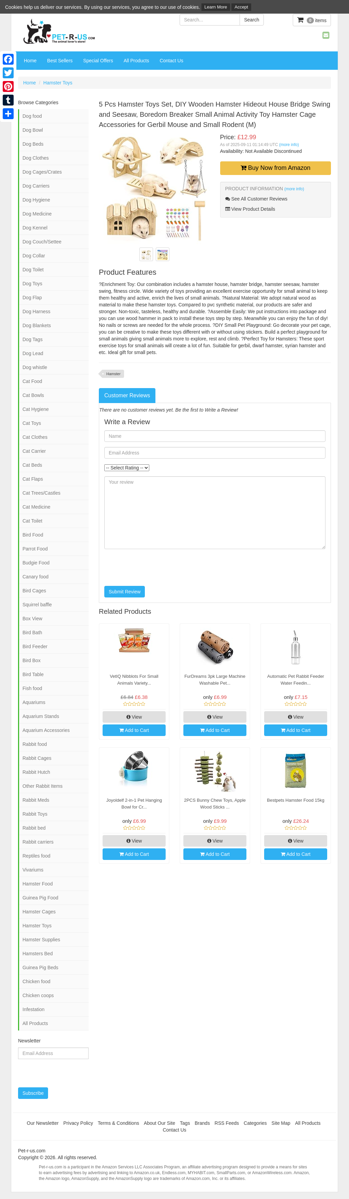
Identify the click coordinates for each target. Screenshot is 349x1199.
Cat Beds (32, 465)
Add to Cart (134, 730)
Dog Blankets (36, 325)
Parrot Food (35, 548)
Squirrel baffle (37, 604)
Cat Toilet (32, 521)
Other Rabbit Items (42, 786)
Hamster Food (37, 883)
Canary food (35, 576)
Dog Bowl (32, 130)
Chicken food (36, 981)
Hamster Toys (57, 82)
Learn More (215, 7)
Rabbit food (34, 744)
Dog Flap (32, 297)
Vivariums (32, 870)
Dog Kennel (34, 227)
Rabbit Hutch (36, 772)
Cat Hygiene (35, 409)
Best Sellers (60, 60)
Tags (185, 1123)
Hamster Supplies (41, 939)
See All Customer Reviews (256, 199)
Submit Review (124, 591)
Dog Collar (33, 255)
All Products (136, 60)
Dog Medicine (37, 214)
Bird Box (31, 660)
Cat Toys (31, 423)
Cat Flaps (32, 479)
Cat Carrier (34, 451)
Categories (255, 1123)
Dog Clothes (35, 158)
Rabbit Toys (34, 814)
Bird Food (32, 535)
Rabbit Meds (35, 800)
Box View (32, 618)
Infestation (33, 1009)
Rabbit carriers (38, 842)
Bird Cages (34, 590)
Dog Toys (32, 283)
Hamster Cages (39, 911)
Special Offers (98, 60)
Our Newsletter (43, 1123)
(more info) (289, 144)
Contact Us (171, 60)
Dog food (32, 116)
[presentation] (156, 567)
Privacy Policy (78, 1123)
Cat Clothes (34, 437)
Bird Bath (32, 632)
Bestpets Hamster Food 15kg (295, 800)
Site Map (281, 1123)
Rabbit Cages (36, 758)
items (312, 19)
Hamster (113, 374)
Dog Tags (32, 339)
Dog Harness (36, 311)
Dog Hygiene (36, 200)
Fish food (32, 688)
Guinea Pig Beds (40, 967)
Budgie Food (35, 562)
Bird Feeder (34, 646)
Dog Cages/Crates (42, 172)
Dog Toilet (33, 269)
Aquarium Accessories (46, 730)
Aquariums (33, 702)
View (134, 717)
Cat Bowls (33, 395)
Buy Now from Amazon (275, 167)
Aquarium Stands (40, 716)
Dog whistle (34, 367)
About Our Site (159, 1123)
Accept (241, 7)
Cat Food (32, 381)
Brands (202, 1123)
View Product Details (250, 209)
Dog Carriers (35, 186)
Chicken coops (38, 995)
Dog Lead (32, 353)
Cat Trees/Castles (41, 493)
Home (30, 60)
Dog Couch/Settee (41, 241)
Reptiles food (36, 856)
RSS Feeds (227, 1123)
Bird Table (33, 674)
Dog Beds (32, 144)
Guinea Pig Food (40, 897)
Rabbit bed (34, 828)
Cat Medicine (36, 507)
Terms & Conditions (118, 1123)
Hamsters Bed (37, 953)
